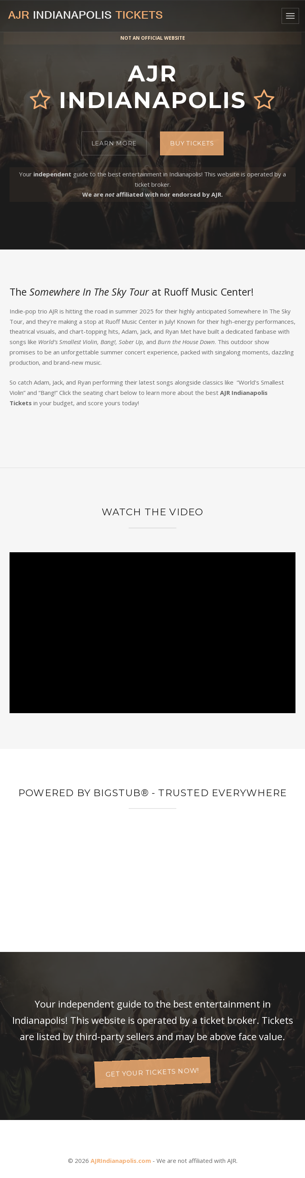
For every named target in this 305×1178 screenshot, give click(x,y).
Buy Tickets (192, 143)
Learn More (114, 143)
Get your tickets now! (152, 1072)
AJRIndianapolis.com (121, 1160)
